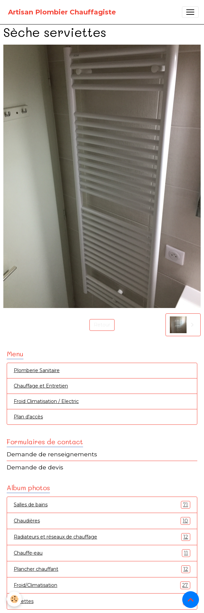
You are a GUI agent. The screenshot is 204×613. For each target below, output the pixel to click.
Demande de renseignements (52, 454)
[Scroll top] (190, 599)
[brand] (62, 12)
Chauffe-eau (102, 553)
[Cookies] (14, 599)
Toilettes (102, 601)
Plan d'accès (28, 417)
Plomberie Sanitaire (37, 370)
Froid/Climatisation (102, 585)
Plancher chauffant (102, 569)
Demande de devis (35, 467)
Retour (102, 325)
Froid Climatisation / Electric (46, 401)
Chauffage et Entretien (41, 386)
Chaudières (102, 521)
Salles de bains (102, 505)
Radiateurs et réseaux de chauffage (102, 537)
